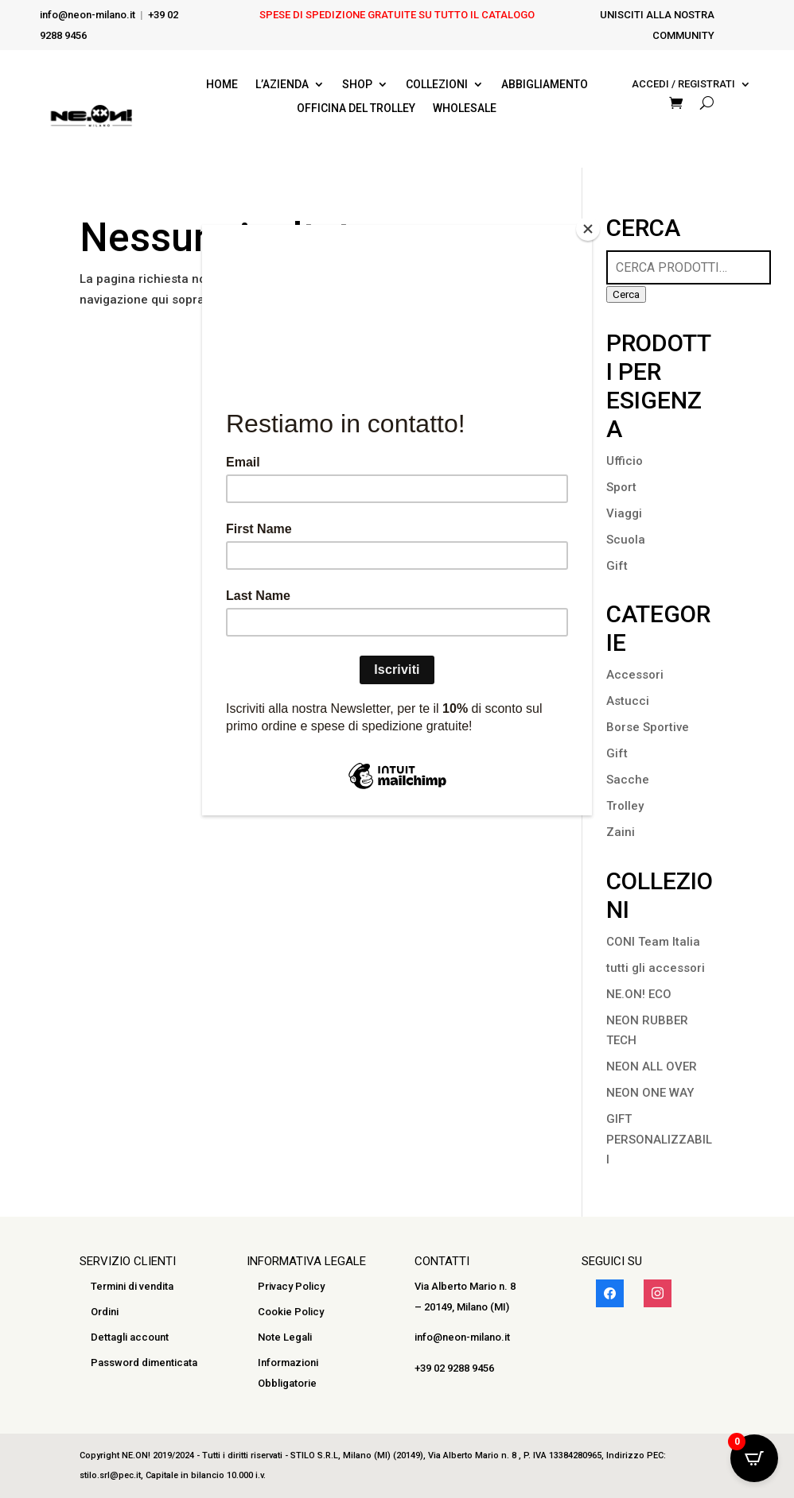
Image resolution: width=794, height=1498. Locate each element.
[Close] (588, 229)
